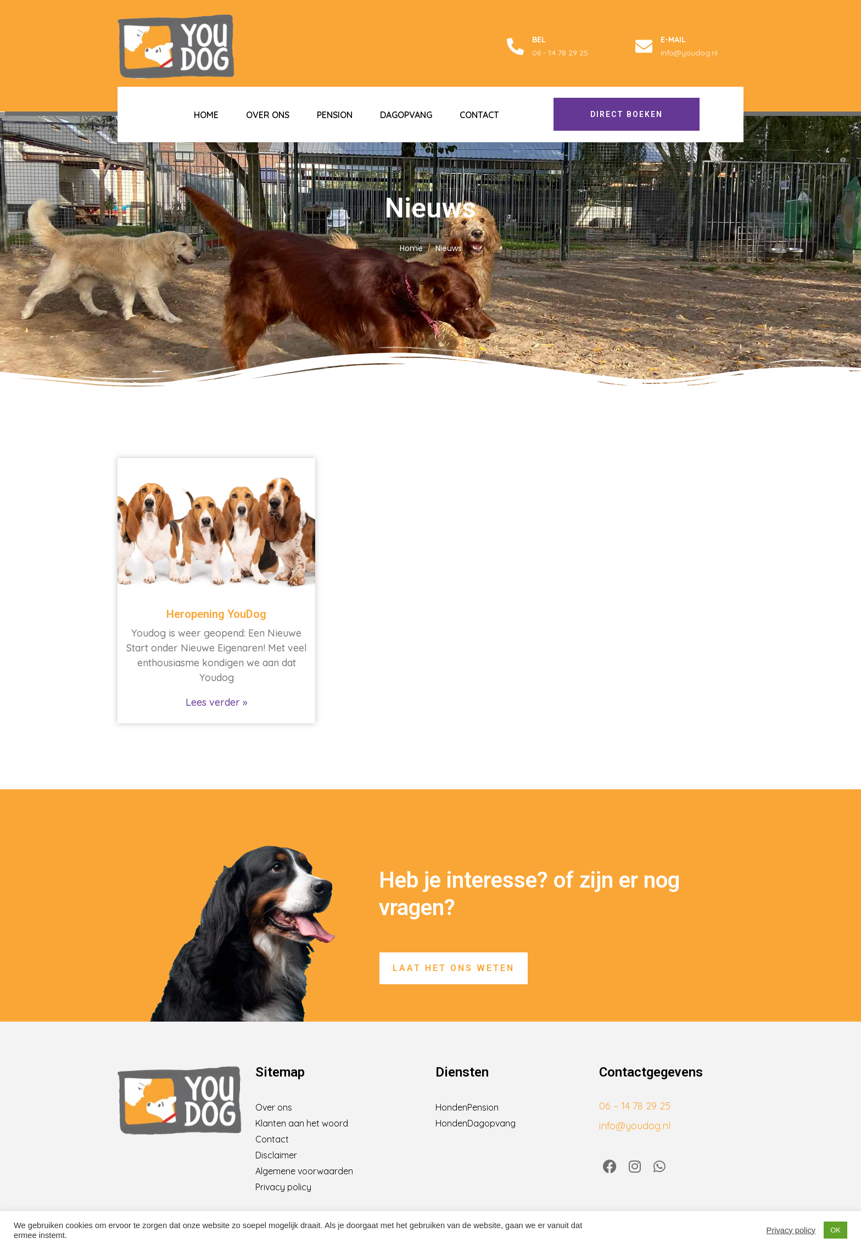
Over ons (267, 114)
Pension (335, 114)
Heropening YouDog (216, 614)
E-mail (673, 39)
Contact (479, 114)
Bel (539, 39)
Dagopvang (406, 114)
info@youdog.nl (634, 1125)
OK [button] (835, 1230)
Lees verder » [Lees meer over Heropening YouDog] (216, 702)
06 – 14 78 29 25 (634, 1106)
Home (206, 114)
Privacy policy (791, 1230)
